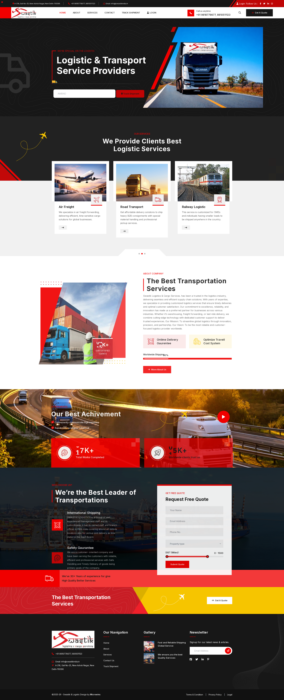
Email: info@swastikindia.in (115, 3)
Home (62, 12)
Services (92, 12)
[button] (139, 253)
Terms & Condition (194, 694)
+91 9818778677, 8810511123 (81, 3)
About (76, 12)
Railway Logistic (194, 207)
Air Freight (66, 207)
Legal (229, 694)
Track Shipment (131, 12)
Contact (110, 12)
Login (240, 3)
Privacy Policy (215, 694)
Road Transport (131, 207)
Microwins (95, 694)
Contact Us (108, 660)
